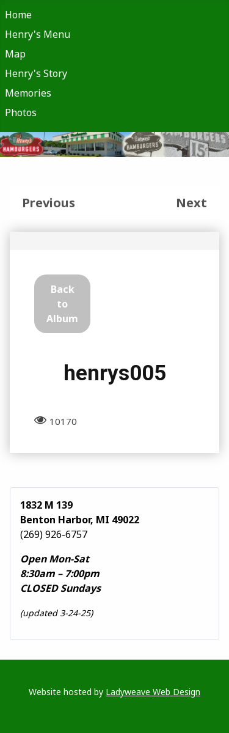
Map (15, 54)
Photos (21, 112)
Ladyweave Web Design (153, 692)
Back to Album (62, 303)
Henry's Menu (37, 34)
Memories (28, 93)
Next (191, 202)
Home (18, 14)
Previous (48, 202)
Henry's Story (36, 73)
